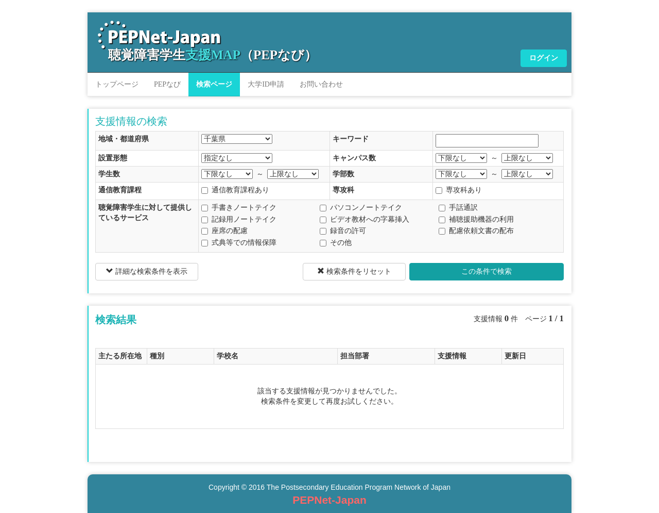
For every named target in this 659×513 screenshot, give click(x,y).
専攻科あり (459, 190)
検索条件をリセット (354, 271)
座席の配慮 (224, 231)
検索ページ (214, 84)
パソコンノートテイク (361, 207)
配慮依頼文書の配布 (476, 231)
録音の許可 (343, 231)
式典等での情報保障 (238, 242)
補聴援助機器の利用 (476, 219)
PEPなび (167, 84)
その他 (336, 242)
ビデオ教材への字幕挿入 (364, 219)
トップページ (116, 84)
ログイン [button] (543, 58)
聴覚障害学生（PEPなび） (212, 55)
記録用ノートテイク (238, 219)
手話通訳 (458, 207)
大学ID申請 (266, 84)
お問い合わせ (321, 84)
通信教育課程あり (235, 190)
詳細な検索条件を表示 (146, 271)
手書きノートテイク (238, 207)
